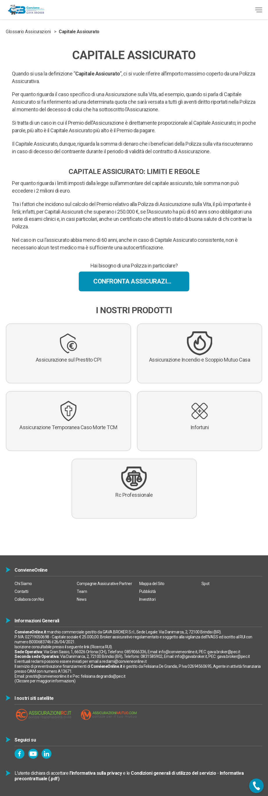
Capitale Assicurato (79, 31)
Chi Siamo (23, 583)
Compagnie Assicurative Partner (104, 583)
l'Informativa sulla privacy (95, 773)
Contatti (21, 591)
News (81, 599)
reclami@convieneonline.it (124, 661)
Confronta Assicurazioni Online (141, 281)
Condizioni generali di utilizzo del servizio (173, 773)
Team (82, 591)
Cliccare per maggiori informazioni (45, 681)
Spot (205, 583)
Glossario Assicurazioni (28, 31)
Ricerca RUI (101, 646)
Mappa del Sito (152, 583)
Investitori (147, 599)
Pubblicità (147, 591)
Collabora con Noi (29, 599)
